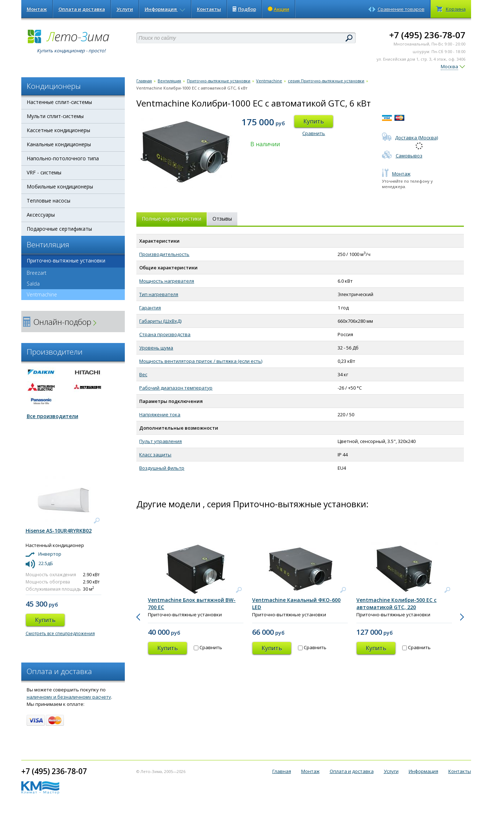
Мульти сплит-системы (55, 116)
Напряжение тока (159, 414)
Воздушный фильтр (161, 468)
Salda (33, 283)
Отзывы (222, 218)
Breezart (37, 272)
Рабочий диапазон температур (175, 388)
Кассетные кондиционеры (58, 130)
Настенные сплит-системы (59, 102)
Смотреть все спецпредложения (60, 633)
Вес (143, 374)
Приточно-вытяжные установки (66, 260)
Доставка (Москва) (410, 137)
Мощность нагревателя (166, 281)
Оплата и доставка (81, 9)
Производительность (164, 254)
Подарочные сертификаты (59, 228)
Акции (278, 9)
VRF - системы (44, 172)
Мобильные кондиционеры (60, 186)
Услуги (125, 9)
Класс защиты (155, 454)
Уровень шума (156, 347)
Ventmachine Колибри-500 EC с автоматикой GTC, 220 (396, 603)
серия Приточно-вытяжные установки (326, 80)
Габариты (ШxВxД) (160, 321)
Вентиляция (169, 80)
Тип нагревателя (158, 294)
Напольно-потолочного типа (63, 158)
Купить (313, 121)
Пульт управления (160, 441)
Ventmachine (39, 294)
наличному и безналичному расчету (69, 697)
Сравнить (313, 133)
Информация (165, 9)
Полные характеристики (171, 218)
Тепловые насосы (48, 200)
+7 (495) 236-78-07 (427, 35)
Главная (144, 80)
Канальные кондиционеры (59, 144)
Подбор (244, 9)
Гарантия (150, 307)
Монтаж (37, 9)
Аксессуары (41, 214)
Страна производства (164, 334)
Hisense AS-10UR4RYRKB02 (59, 530)
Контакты (209, 9)
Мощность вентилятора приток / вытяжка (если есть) (200, 361)
